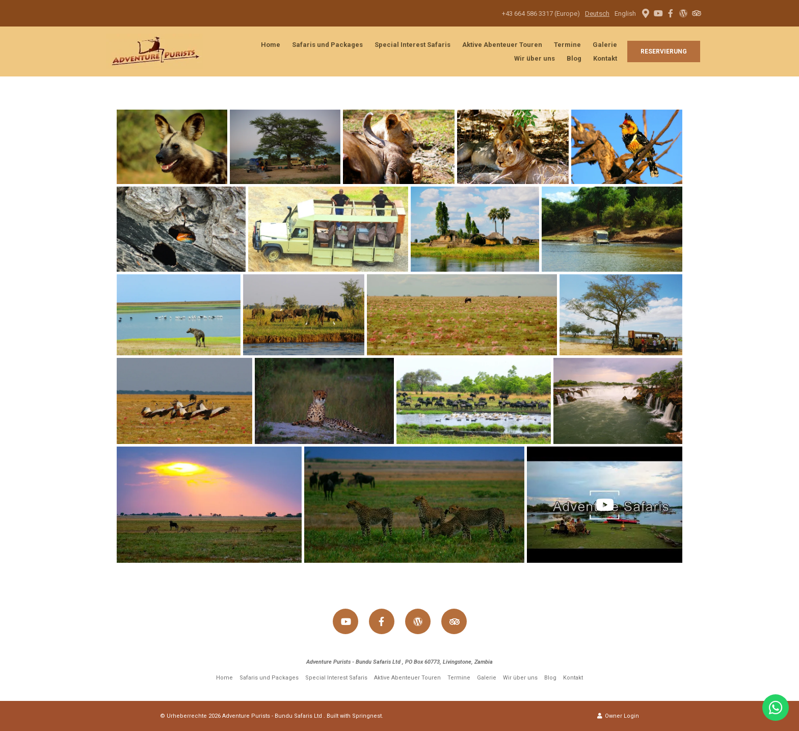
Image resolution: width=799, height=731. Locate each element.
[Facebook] (671, 13)
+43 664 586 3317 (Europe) (541, 13)
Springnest (367, 716)
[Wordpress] (683, 13)
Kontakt (605, 58)
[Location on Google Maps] (645, 13)
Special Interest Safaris (412, 44)
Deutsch (597, 13)
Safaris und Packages (327, 44)
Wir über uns (534, 58)
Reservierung (664, 51)
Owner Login (618, 716)
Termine (567, 44)
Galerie (605, 44)
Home (270, 44)
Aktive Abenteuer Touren (502, 44)
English (625, 13)
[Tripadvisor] (696, 13)
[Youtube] (658, 13)
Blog (574, 58)
